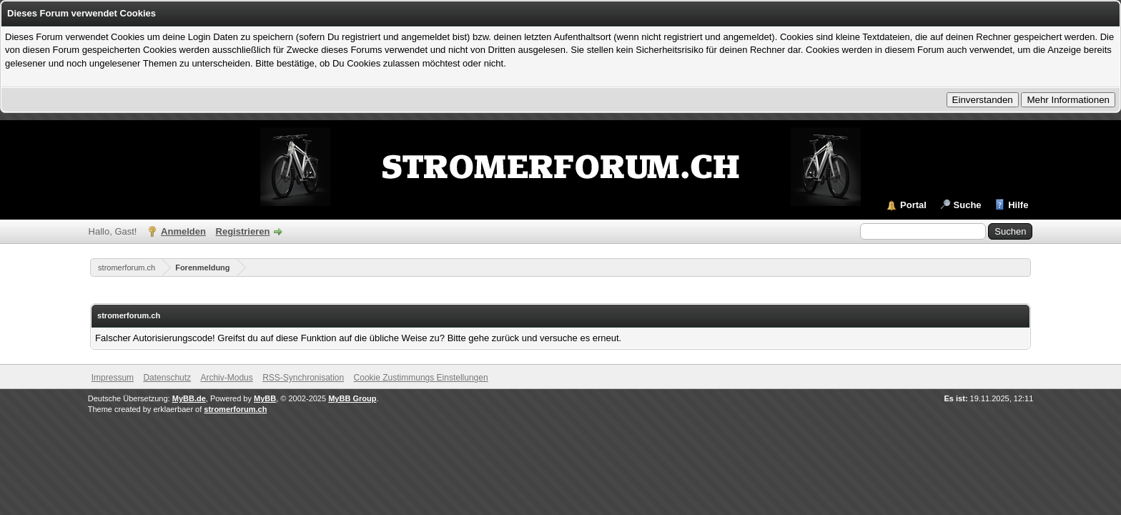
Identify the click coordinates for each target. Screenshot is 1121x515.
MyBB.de (189, 398)
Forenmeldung (202, 267)
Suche (968, 205)
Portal (913, 205)
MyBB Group (352, 398)
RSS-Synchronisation (303, 378)
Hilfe (1018, 205)
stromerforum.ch (126, 267)
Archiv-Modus (226, 378)
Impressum (113, 378)
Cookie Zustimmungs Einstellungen (421, 378)
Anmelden (183, 231)
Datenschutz (167, 378)
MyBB (265, 398)
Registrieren (243, 231)
